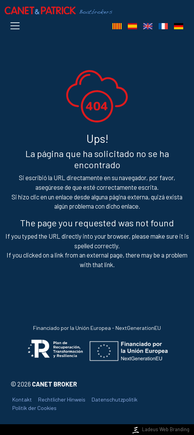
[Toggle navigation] (16, 25)
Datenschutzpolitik (114, 399)
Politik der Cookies (34, 408)
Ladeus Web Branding (160, 429)
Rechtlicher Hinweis (61, 399)
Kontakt (22, 399)
